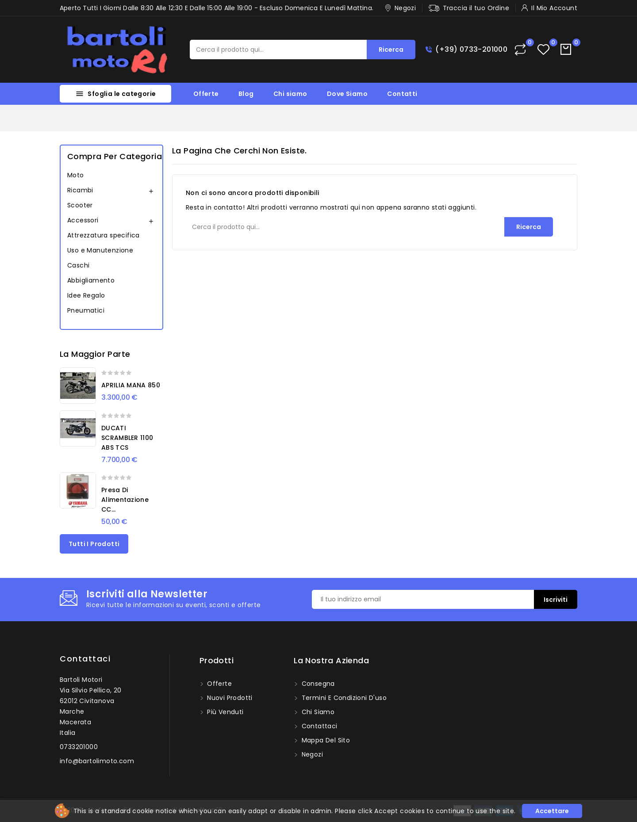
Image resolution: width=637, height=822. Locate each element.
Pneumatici (85, 310)
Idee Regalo (86, 295)
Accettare (552, 811)
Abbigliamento (91, 280)
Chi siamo (290, 93)
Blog (246, 93)
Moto (75, 175)
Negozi (311, 754)
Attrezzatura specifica (103, 235)
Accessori (83, 220)
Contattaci (85, 658)
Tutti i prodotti (94, 543)
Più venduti (224, 711)
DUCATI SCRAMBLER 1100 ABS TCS (127, 438)
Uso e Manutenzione (100, 250)
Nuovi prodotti (229, 697)
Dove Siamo (347, 93)
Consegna (317, 683)
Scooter (80, 205)
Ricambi (80, 190)
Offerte (206, 93)
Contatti (402, 93)
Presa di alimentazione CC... (125, 500)
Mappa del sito (324, 740)
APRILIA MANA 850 (130, 385)
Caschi (78, 265)
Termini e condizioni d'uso (343, 697)
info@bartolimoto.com (97, 761)
